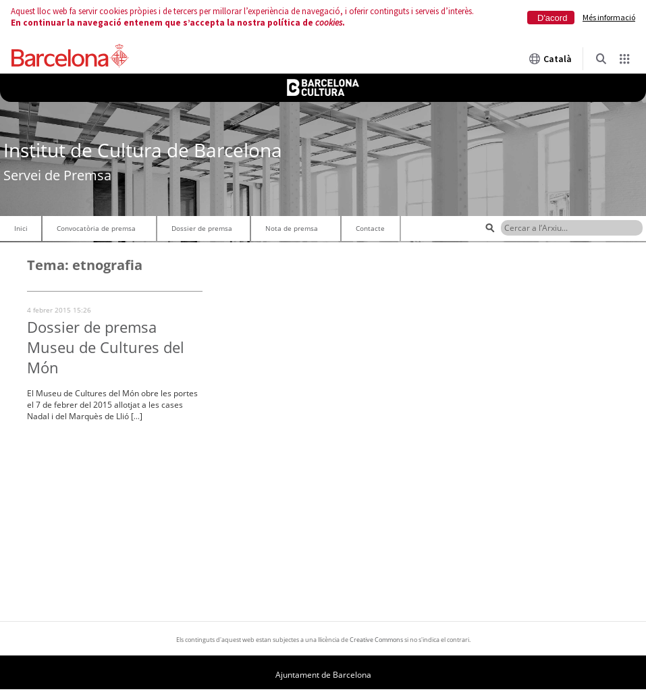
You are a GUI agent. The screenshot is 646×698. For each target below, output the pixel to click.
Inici (21, 228)
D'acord (552, 18)
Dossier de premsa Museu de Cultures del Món (105, 347)
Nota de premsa (291, 228)
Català (550, 59)
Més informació (609, 17)
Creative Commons (376, 639)
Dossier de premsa (201, 228)
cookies (328, 22)
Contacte (370, 228)
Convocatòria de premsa (96, 228)
